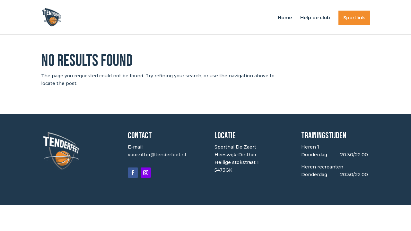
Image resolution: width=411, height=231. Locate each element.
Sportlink (354, 18)
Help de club (315, 18)
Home (285, 18)
